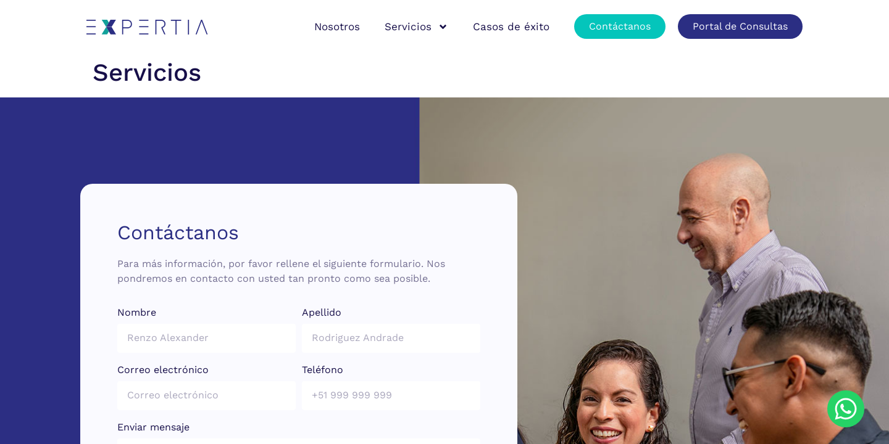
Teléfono (322, 370)
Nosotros (337, 26)
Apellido (321, 313)
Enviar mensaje (153, 427)
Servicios (416, 26)
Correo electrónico (163, 370)
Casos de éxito (511, 26)
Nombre (136, 313)
